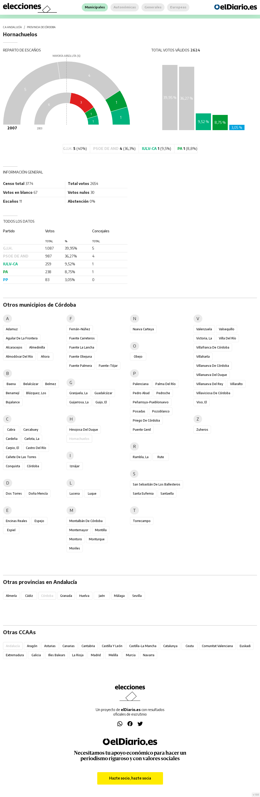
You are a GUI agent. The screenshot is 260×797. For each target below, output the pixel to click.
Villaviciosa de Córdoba (213, 393)
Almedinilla (37, 347)
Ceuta (190, 646)
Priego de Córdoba (146, 420)
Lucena (75, 493)
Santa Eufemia (143, 493)
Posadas (139, 411)
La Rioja (78, 655)
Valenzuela (204, 329)
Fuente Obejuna (80, 356)
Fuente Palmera (80, 366)
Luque (92, 493)
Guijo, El (101, 402)
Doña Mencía (38, 493)
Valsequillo (226, 329)
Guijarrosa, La (79, 402)
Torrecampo (142, 521)
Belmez (50, 384)
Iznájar (74, 466)
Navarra (148, 655)
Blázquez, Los (36, 393)
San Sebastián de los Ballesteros (156, 484)
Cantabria (88, 646)
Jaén (102, 596)
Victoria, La (204, 338)
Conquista (13, 466)
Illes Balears (56, 655)
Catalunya (170, 646)
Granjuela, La (78, 393)
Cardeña (12, 439)
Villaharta (203, 356)
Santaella (167, 493)
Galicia (36, 655)
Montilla (101, 530)
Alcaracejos (14, 347)
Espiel (11, 530)
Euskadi (245, 646)
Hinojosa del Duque (83, 429)
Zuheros (202, 429)
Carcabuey (30, 429)
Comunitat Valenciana (217, 646)
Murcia (131, 655)
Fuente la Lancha (81, 347)
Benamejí (12, 393)
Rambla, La (141, 457)
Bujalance (13, 402)
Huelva (84, 596)
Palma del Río (165, 384)
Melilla (113, 655)
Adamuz (12, 329)
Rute (160, 457)
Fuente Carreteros (82, 338)
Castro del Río (36, 448)
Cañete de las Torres (21, 457)
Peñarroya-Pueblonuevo (151, 402)
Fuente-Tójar (108, 366)
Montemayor (78, 530)
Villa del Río (227, 338)
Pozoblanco (161, 411)
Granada (66, 596)
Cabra (11, 429)
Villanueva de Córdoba (212, 366)
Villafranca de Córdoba (212, 347)
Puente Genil (142, 429)
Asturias (50, 646)
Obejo (138, 356)
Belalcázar (30, 384)
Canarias (68, 646)
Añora (45, 356)
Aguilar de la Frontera (22, 338)
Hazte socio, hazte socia (130, 778)
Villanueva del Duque (211, 375)
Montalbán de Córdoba (86, 521)
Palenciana (141, 384)
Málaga (119, 596)
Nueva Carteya (143, 329)
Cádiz (29, 596)
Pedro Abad (141, 393)
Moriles (74, 548)
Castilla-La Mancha (142, 646)
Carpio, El (12, 448)
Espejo (39, 521)
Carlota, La (31, 439)
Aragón (32, 646)
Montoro (75, 539)
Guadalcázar (103, 393)
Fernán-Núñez (79, 329)
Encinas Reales (16, 521)
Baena (11, 384)
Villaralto (236, 384)
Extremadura (15, 655)
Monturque (97, 539)
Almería (11, 596)
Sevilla (137, 596)
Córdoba (33, 466)
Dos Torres (14, 493)
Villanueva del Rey (209, 384)
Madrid (96, 655)
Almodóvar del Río (19, 356)
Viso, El (202, 402)
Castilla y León (112, 646)
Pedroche (163, 393)
